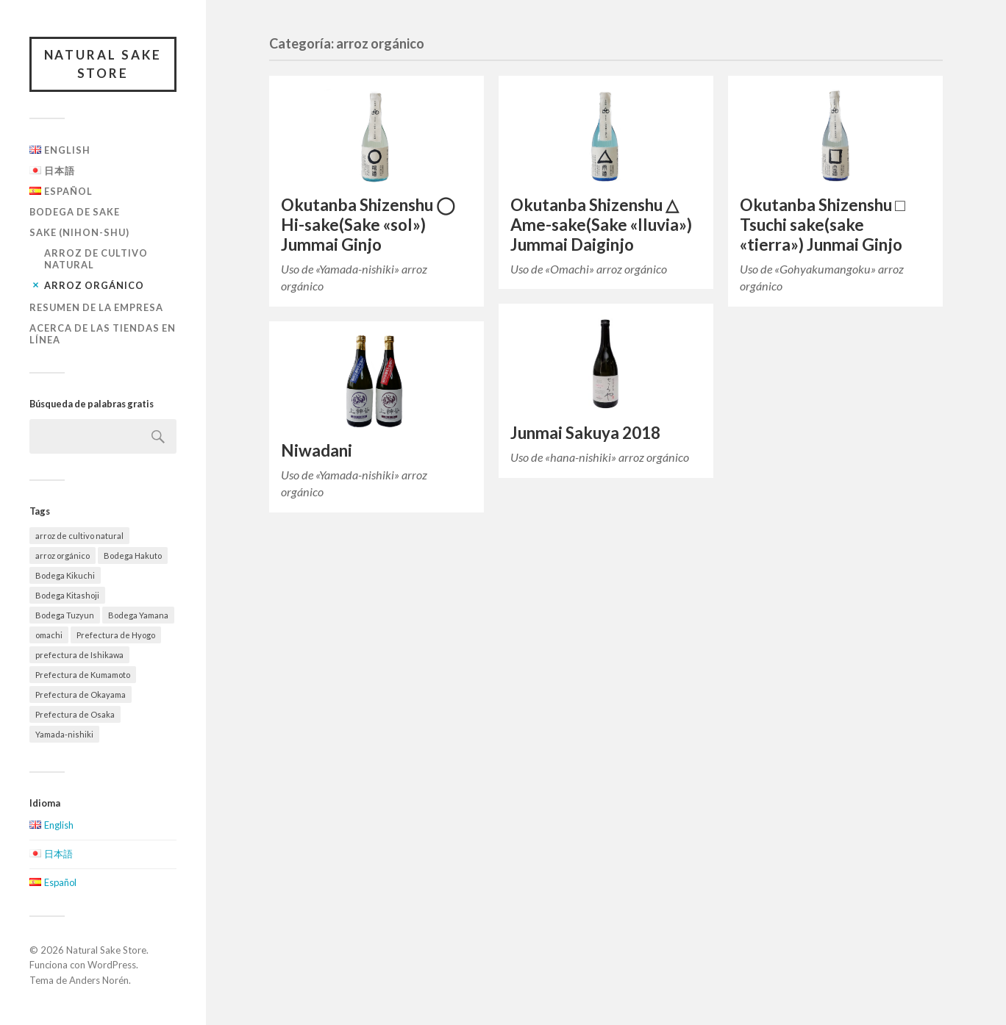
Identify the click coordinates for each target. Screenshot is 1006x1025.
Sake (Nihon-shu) (79, 232)
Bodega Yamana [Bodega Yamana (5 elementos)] (138, 615)
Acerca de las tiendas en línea (102, 334)
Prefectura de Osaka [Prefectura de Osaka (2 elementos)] (75, 714)
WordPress (112, 965)
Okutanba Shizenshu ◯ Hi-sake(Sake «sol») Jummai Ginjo (368, 224)
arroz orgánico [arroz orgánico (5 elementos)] (62, 555)
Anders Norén (99, 980)
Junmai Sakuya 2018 (585, 433)
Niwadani (316, 450)
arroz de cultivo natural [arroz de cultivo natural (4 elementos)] (79, 535)
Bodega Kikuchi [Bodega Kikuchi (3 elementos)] (65, 575)
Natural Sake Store (103, 64)
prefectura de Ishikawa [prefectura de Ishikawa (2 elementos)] (79, 655)
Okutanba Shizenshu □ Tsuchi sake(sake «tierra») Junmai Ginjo (822, 224)
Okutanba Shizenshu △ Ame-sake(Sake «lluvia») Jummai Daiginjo (601, 224)
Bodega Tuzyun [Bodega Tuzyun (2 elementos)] (64, 615)
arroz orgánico (94, 285)
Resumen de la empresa (96, 307)
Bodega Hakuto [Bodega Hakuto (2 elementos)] (133, 555)
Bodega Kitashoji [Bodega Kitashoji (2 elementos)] (67, 595)
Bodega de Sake (74, 212)
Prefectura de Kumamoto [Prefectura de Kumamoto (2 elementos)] (82, 674)
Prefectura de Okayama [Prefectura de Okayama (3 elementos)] (80, 694)
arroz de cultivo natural (96, 259)
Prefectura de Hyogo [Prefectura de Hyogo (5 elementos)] (115, 635)
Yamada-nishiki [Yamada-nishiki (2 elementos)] (64, 734)
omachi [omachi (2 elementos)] (49, 635)
